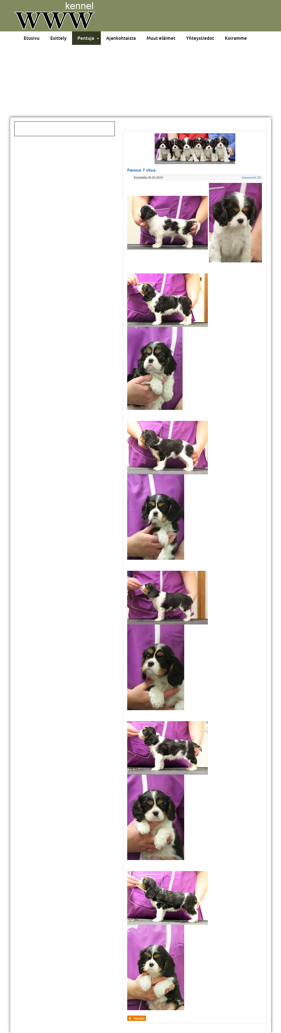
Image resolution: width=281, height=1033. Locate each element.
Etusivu (32, 38)
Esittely (58, 38)
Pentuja (85, 38)
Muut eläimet (161, 38)
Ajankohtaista (121, 38)
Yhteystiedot (200, 38)
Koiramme (236, 38)
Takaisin (137, 1018)
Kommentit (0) (251, 177)
